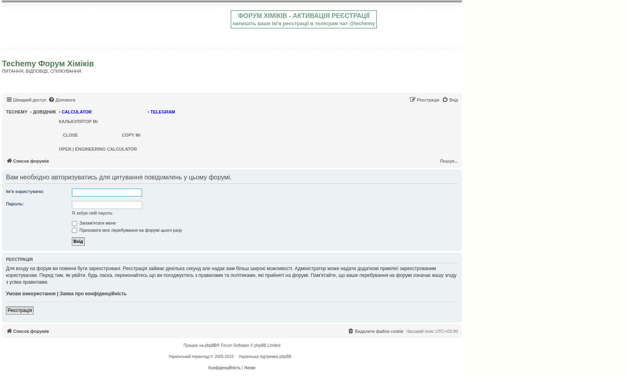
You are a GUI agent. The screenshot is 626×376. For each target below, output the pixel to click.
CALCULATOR (76, 111)
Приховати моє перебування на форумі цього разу (127, 230)
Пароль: (15, 203)
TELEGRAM (163, 111)
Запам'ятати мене (94, 223)
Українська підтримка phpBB (265, 356)
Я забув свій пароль (92, 213)
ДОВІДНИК (44, 111)
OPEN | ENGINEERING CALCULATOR (98, 149)
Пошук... (449, 161)
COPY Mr (131, 135)
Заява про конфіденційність (93, 293)
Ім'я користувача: (25, 191)
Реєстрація (20, 310)
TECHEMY (17, 111)
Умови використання (30, 293)
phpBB (211, 345)
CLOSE (70, 135)
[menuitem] (61, 100)
